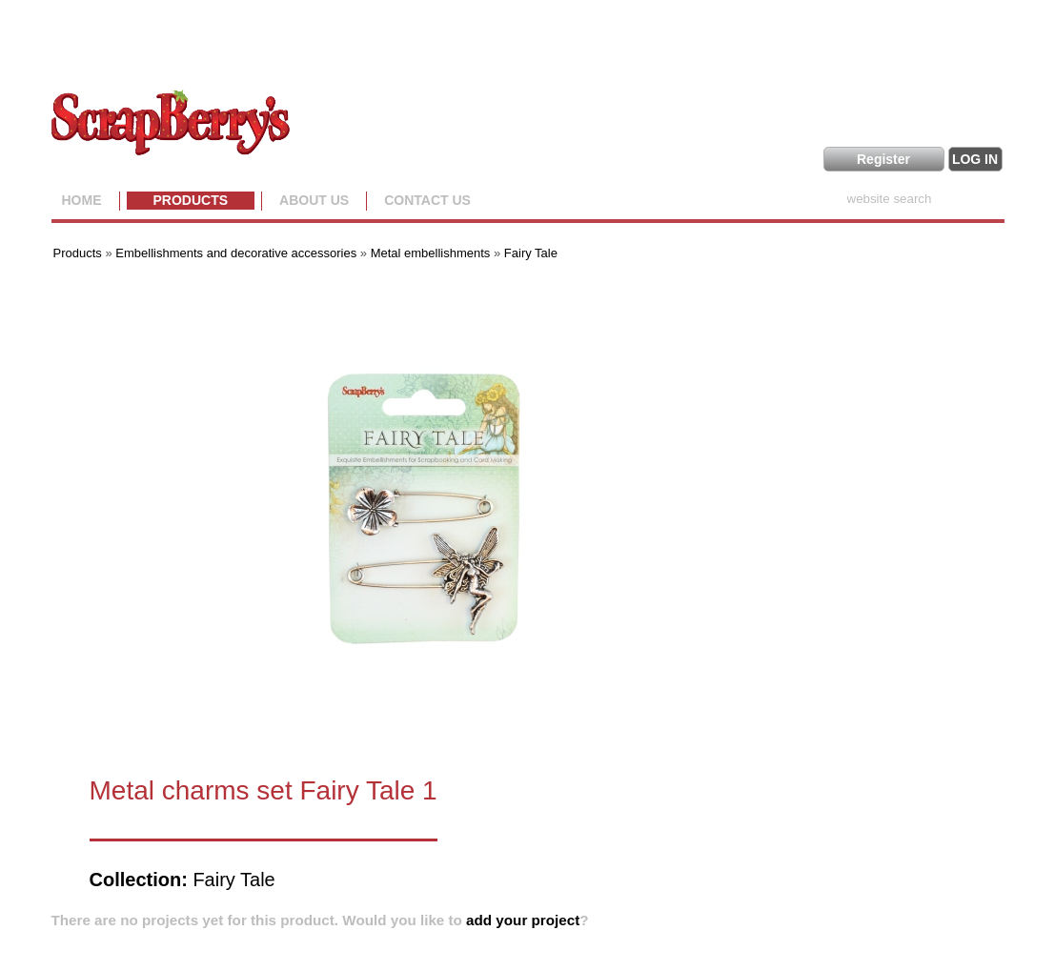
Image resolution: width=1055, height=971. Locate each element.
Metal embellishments (431, 253)
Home (82, 200)
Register (883, 159)
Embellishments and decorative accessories (237, 253)
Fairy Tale (531, 253)
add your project (522, 920)
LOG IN (975, 159)
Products (191, 200)
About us (314, 200)
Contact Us (427, 200)
